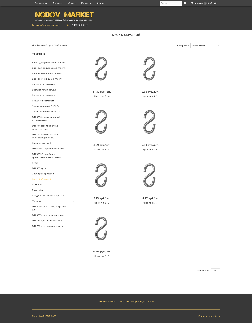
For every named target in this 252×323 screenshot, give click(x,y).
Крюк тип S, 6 (101, 203)
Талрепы (36, 201)
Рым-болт (37, 184)
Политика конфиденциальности (137, 301)
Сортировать (182, 45)
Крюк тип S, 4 (101, 149)
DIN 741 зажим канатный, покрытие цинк (45, 127)
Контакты (86, 3)
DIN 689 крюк (39, 168)
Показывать (204, 270)
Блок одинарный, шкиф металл (48, 62)
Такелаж (41, 45)
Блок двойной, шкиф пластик (47, 79)
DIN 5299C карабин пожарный (48, 148)
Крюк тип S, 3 (150, 96)
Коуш (35, 162)
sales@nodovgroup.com (47, 25)
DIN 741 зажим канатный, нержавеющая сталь (45, 136)
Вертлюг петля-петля (43, 95)
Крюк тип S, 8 (101, 256)
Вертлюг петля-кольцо (44, 89)
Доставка (58, 3)
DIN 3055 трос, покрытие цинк (48, 215)
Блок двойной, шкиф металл (47, 73)
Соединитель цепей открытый (48, 195)
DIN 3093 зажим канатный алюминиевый (46, 119)
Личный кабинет (107, 301)
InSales (216, 316)
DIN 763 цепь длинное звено (47, 220)
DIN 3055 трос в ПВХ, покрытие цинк (49, 208)
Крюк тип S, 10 (102, 96)
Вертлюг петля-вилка (43, 84)
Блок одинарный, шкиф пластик (49, 68)
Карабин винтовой (41, 143)
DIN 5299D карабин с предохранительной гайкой (46, 156)
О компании (41, 3)
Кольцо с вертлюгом (43, 100)
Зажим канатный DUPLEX (45, 106)
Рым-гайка (38, 190)
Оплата (72, 3)
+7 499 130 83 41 (79, 25)
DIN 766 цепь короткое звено (47, 226)
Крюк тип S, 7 (150, 203)
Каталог (101, 3)
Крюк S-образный (41, 179)
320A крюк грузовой (43, 173)
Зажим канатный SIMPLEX (46, 111)
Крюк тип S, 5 (150, 149)
